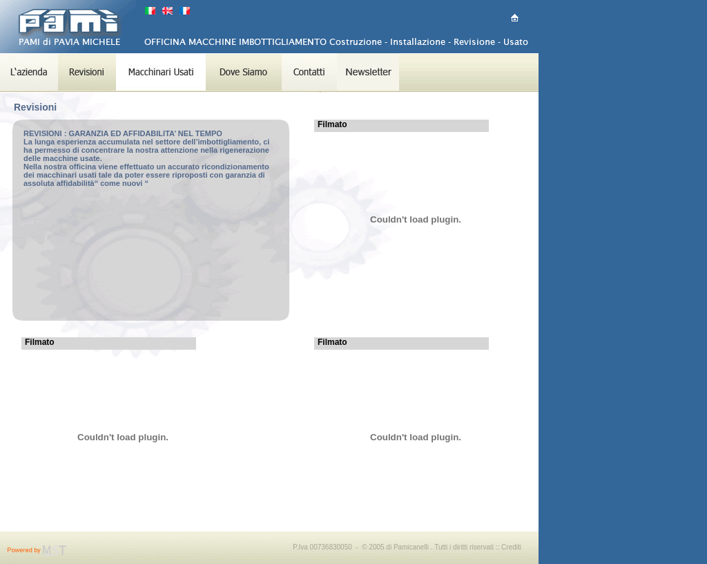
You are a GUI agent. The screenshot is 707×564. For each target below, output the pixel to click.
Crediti (511, 547)
